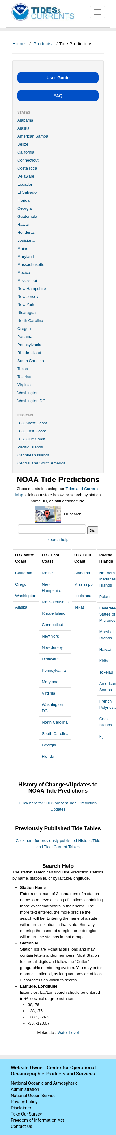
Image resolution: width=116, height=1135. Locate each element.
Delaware (25, 176)
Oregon (24, 328)
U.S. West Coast (32, 423)
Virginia (24, 384)
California (25, 152)
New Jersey (27, 296)
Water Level (68, 1032)
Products (42, 43)
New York (25, 304)
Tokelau (24, 376)
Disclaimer (21, 1107)
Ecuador (24, 184)
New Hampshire (31, 288)
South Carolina (30, 360)
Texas (22, 368)
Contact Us (21, 1126)
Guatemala (27, 216)
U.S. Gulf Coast (31, 439)
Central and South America (41, 463)
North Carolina (30, 320)
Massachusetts (30, 264)
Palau (104, 596)
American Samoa (32, 136)
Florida (23, 200)
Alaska (23, 128)
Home (18, 43)
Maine (22, 248)
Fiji (102, 736)
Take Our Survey (26, 1114)
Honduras (26, 232)
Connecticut (28, 160)
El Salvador (27, 192)
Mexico (23, 272)
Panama (24, 336)
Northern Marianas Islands (107, 579)
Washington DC (31, 400)
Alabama (25, 120)
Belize (22, 144)
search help (58, 539)
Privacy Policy (24, 1101)
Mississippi (27, 280)
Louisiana (26, 240)
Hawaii (23, 224)
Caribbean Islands (33, 455)
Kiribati (105, 660)
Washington (27, 392)
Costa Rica (27, 168)
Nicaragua (26, 312)
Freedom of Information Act (37, 1120)
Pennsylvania (29, 344)
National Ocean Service (33, 1095)
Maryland (25, 256)
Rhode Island (29, 352)
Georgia (24, 208)
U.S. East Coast (31, 431)
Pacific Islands (30, 447)
